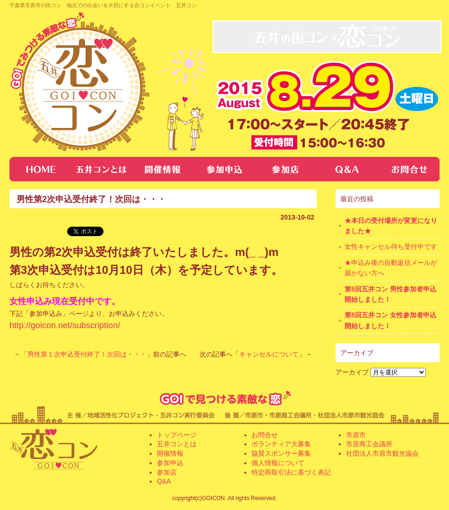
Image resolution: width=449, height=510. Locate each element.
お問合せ (409, 169)
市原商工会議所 (369, 444)
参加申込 (170, 463)
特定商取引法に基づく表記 (291, 472)
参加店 (286, 169)
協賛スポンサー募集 (281, 453)
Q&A (347, 169)
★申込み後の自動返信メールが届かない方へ (391, 268)
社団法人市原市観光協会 (382, 453)
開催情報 (163, 169)
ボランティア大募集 (281, 444)
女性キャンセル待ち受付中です (391, 246)
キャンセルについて (269, 354)
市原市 (356, 435)
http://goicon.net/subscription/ (64, 325)
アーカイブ (352, 372)
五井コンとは (101, 169)
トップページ (40, 169)
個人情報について (277, 463)
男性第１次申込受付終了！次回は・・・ (87, 354)
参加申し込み (224, 169)
